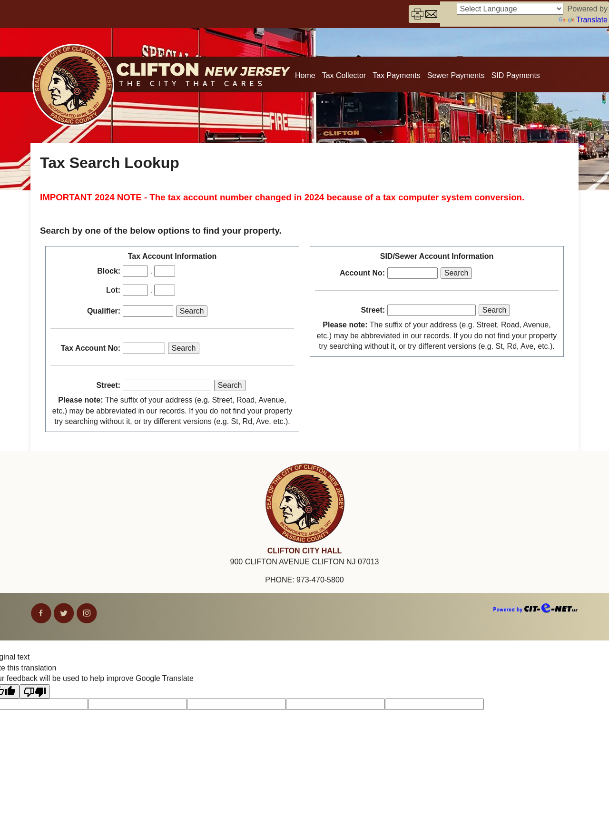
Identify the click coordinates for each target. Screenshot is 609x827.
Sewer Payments (456, 75)
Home (305, 75)
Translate (583, 20)
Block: (108, 271)
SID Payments (515, 75)
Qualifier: (103, 311)
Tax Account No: (90, 348)
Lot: (113, 290)
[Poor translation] (35, 691)
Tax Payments (396, 75)
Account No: (362, 273)
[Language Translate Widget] (510, 9)
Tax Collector (344, 75)
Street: (108, 385)
